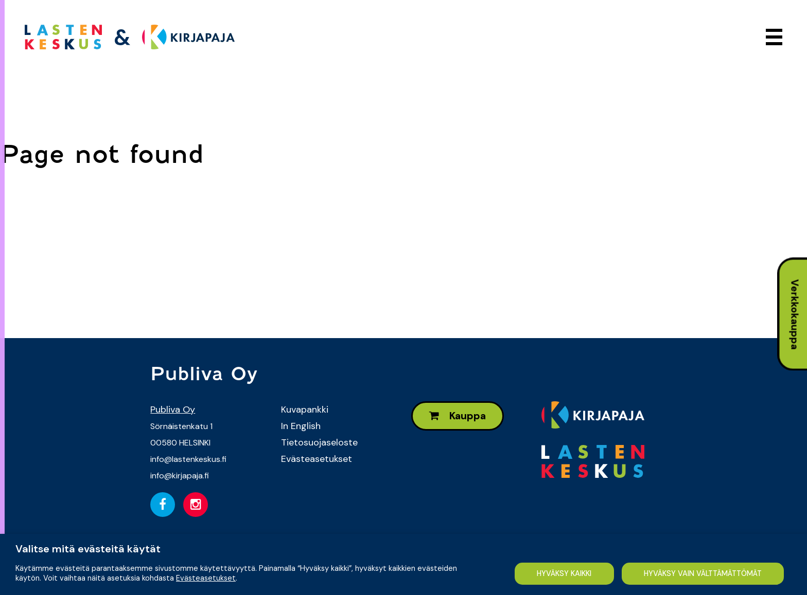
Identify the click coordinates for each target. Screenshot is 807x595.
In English (301, 426)
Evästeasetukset (316, 459)
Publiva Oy (172, 409)
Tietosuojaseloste (319, 442)
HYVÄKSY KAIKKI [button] (564, 573)
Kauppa (457, 416)
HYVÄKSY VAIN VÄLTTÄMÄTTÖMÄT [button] (703, 573)
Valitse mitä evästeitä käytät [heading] (88, 548)
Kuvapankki (304, 409)
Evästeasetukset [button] (206, 578)
